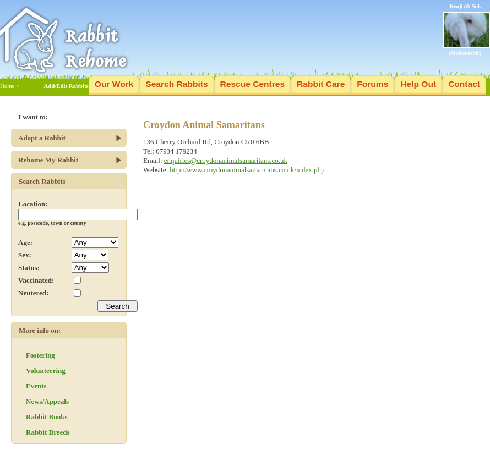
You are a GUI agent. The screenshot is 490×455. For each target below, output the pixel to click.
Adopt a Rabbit (42, 138)
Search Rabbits (176, 84)
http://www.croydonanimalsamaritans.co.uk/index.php (247, 170)
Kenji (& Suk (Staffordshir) (466, 29)
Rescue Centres (252, 84)
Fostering (40, 355)
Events (36, 386)
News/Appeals (47, 401)
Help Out (418, 84)
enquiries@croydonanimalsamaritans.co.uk (225, 160)
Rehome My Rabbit (48, 160)
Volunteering (46, 370)
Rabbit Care (321, 84)
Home (7, 86)
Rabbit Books (47, 417)
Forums (372, 84)
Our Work (114, 84)
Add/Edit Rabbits (65, 86)
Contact (464, 84)
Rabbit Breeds (48, 432)
